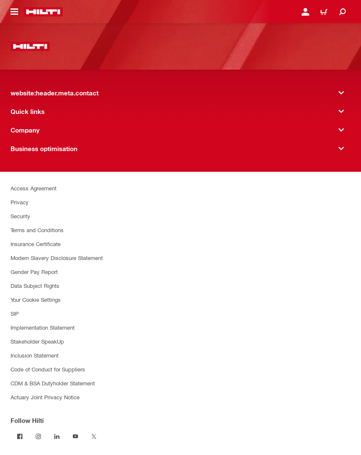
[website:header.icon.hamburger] (14, 12)
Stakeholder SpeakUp (37, 341)
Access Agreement (33, 188)
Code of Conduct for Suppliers (48, 369)
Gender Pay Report (34, 271)
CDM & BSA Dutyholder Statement (53, 383)
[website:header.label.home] (43, 11)
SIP (15, 313)
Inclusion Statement (35, 355)
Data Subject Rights (35, 285)
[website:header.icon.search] (342, 12)
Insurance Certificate (36, 244)
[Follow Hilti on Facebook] (20, 436)
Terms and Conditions (37, 230)
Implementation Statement (43, 327)
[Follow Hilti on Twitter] (94, 436)
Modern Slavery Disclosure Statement (57, 258)
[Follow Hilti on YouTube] (75, 436)
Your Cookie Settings (36, 299)
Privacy (20, 202)
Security (20, 216)
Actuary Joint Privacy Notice (45, 397)
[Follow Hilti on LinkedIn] (57, 436)
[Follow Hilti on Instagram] (38, 436)
